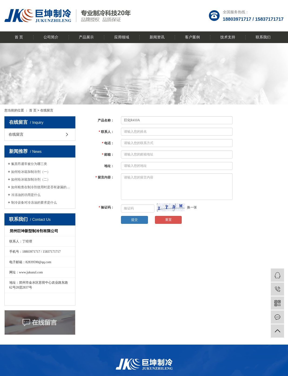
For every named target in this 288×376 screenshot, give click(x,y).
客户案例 (192, 37)
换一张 (192, 207)
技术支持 (227, 37)
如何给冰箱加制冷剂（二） (30, 179)
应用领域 (121, 37)
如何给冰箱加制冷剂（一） (30, 172)
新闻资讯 (157, 37)
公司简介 (51, 37)
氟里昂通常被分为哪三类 (29, 164)
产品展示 (86, 37)
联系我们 (263, 37)
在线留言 (16, 134)
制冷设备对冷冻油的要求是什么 (34, 202)
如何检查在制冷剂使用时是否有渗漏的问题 (41, 187)
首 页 (19, 37)
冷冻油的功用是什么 (25, 195)
